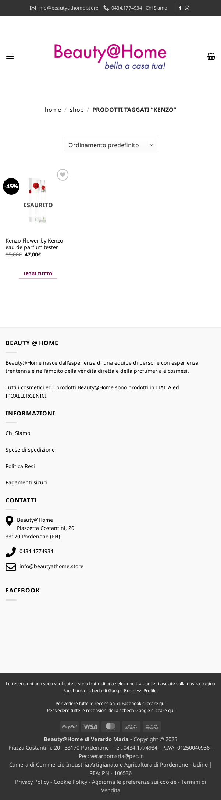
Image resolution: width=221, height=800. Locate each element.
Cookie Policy (70, 781)
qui (162, 703)
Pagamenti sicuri (26, 482)
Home (53, 110)
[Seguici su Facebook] (180, 8)
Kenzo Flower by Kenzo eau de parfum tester (34, 244)
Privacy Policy (32, 781)
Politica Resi (20, 466)
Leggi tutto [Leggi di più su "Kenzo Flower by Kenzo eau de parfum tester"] (38, 273)
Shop (77, 110)
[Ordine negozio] (110, 145)
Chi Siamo (156, 7)
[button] (10, 56)
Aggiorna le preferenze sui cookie (134, 781)
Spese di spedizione (30, 449)
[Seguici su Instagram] (187, 8)
